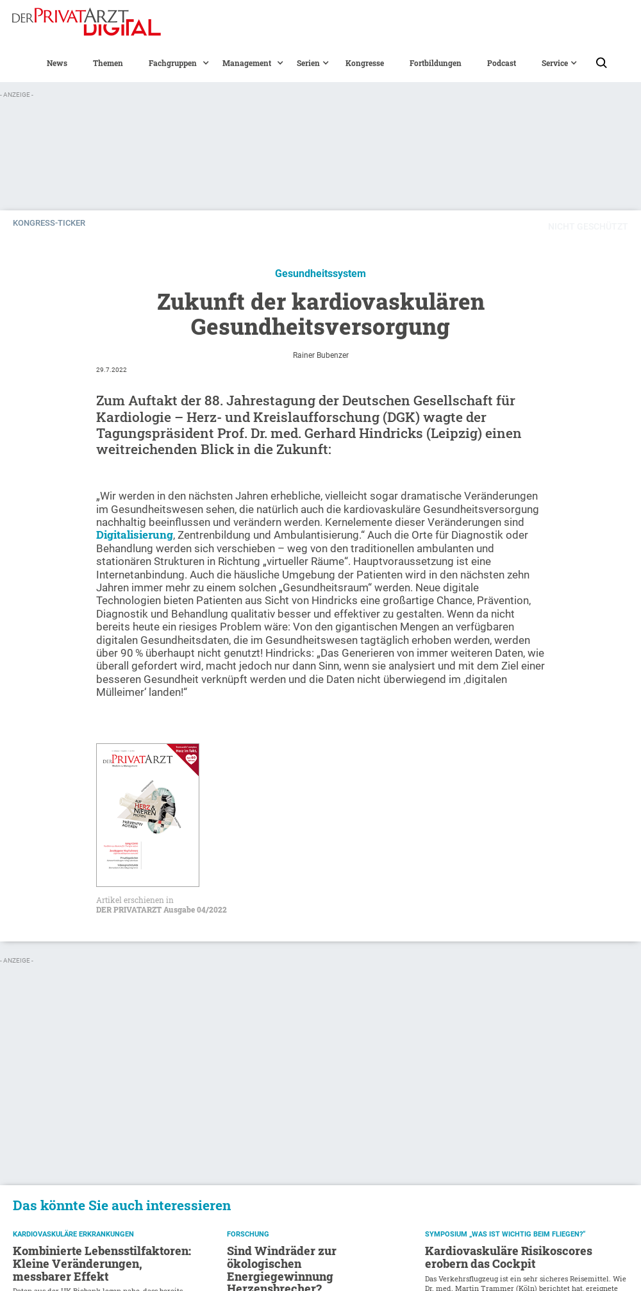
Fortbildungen (436, 63)
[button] (173, 63)
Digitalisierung (134, 534)
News (57, 63)
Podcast (501, 63)
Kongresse (364, 63)
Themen (108, 63)
